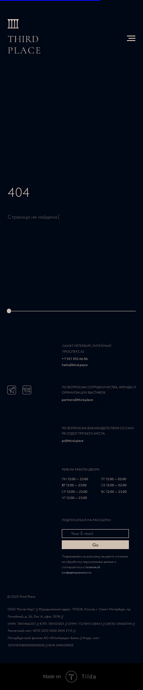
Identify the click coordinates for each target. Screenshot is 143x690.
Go (95, 545)
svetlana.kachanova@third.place (86, 406)
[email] (95, 533)
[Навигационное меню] (131, 38)
